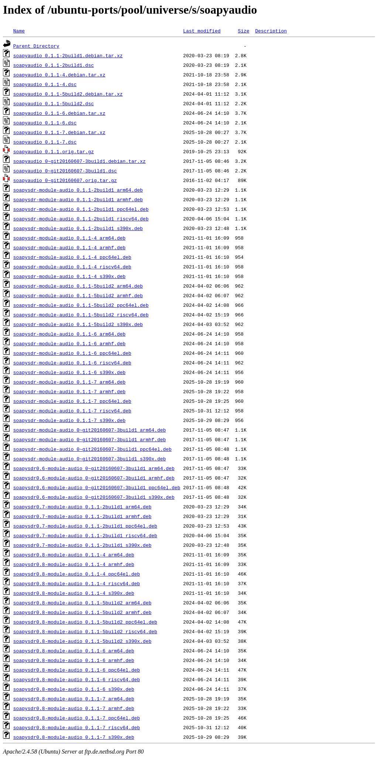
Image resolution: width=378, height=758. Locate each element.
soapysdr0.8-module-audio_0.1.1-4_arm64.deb (73, 554)
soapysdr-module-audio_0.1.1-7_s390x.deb (69, 420)
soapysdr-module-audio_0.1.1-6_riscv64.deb (72, 362)
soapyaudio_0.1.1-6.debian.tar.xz (59, 113)
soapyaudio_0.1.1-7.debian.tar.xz (59, 132)
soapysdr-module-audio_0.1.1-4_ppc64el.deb (72, 257)
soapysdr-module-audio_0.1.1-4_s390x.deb (69, 276)
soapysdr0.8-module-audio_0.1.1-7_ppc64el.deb (76, 717)
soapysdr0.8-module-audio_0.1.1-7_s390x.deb (73, 737)
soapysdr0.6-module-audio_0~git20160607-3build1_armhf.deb (94, 477)
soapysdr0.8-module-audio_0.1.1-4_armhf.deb (73, 564)
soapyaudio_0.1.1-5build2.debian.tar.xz (68, 93)
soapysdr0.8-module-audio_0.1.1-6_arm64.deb (73, 650)
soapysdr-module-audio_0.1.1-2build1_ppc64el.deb (81, 209)
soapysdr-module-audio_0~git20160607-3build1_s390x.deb (89, 458)
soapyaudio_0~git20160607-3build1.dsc (65, 170)
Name (19, 30)
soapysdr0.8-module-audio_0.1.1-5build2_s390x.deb (82, 641)
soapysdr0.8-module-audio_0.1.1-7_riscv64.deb (76, 727)
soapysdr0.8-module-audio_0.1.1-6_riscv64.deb (76, 679)
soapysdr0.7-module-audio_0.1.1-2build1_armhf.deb (82, 516)
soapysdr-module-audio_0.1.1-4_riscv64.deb (72, 266)
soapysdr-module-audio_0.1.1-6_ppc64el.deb (72, 353)
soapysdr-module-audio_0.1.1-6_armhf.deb (69, 343)
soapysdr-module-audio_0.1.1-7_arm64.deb (69, 381)
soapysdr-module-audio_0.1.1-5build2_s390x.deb (78, 324)
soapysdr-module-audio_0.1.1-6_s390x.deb (69, 372)
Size (243, 30)
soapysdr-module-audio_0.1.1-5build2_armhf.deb (78, 295)
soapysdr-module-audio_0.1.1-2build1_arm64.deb (78, 189)
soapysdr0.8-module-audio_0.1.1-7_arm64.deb (73, 698)
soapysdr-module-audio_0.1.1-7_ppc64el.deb (72, 401)
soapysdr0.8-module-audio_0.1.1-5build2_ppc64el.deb (85, 621)
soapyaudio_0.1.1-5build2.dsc (53, 103)
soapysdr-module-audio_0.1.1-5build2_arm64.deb (78, 285)
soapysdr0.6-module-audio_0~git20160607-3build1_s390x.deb (94, 497)
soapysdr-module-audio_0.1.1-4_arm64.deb (69, 237)
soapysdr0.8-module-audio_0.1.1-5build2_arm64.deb (82, 602)
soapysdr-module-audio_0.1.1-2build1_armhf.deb (78, 199)
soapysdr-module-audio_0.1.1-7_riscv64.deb (72, 410)
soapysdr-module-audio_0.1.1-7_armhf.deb (69, 391)
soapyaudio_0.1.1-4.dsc (45, 84)
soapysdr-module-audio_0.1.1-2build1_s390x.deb (78, 228)
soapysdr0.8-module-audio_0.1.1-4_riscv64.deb (76, 583)
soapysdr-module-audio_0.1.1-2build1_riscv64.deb (81, 218)
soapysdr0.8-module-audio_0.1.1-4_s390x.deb (73, 593)
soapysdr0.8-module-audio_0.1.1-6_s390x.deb (73, 689)
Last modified (201, 30)
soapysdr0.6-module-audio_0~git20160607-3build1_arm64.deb (94, 468)
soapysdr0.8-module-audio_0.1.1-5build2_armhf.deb (82, 612)
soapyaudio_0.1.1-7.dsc (45, 141)
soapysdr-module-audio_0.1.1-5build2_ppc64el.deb (81, 305)
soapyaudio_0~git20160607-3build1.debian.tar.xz (79, 161)
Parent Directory (36, 45)
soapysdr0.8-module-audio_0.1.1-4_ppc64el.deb (76, 573)
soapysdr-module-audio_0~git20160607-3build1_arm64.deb (89, 429)
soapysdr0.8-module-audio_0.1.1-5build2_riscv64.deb (85, 631)
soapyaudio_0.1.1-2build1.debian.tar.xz (68, 55)
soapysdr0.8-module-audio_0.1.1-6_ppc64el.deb (76, 669)
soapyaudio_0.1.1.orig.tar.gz (53, 151)
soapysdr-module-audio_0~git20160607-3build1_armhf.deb (89, 439)
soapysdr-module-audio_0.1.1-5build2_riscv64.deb (81, 314)
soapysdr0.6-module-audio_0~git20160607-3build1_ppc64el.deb (96, 487)
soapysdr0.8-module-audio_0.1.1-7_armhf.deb (73, 708)
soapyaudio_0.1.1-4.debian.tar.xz (59, 74)
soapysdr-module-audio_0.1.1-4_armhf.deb (69, 247)
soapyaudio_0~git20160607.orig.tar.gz (65, 180)
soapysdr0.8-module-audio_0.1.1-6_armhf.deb (73, 660)
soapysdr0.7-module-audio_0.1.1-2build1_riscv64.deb (85, 535)
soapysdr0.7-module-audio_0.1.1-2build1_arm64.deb (82, 506)
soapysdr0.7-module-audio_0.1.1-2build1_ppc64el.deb (85, 525)
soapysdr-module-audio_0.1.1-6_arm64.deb (69, 333)
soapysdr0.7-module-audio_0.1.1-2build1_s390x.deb (82, 545)
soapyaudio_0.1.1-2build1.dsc (53, 65)
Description (271, 30)
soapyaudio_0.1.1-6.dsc (45, 122)
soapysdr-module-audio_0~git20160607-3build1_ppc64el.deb (92, 449)
